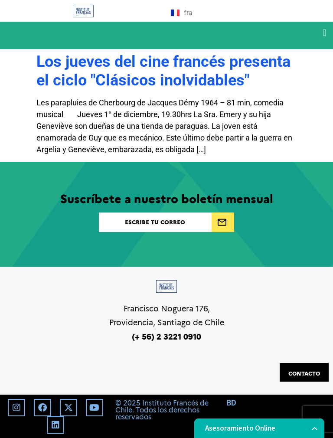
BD (231, 402)
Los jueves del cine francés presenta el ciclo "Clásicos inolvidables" (163, 70)
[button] (324, 33)
